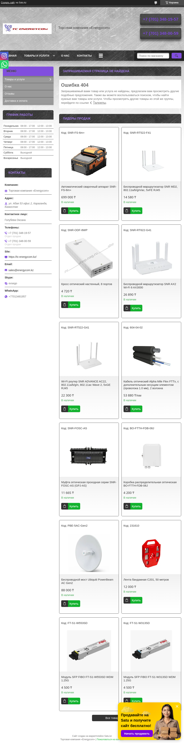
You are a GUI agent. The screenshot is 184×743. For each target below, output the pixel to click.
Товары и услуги (36, 55)
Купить (73, 210)
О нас (65, 55)
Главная (10, 55)
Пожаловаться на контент (110, 739)
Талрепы (99, 103)
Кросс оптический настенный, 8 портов (86, 284)
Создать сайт (8, 2)
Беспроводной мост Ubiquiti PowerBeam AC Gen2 (87, 581)
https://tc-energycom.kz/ (23, 256)
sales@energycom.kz (21, 270)
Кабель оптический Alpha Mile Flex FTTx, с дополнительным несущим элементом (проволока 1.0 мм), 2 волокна (151, 385)
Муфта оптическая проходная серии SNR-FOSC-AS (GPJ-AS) (88, 484)
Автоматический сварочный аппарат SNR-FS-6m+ (88, 188)
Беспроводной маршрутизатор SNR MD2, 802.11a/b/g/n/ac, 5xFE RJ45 (151, 188)
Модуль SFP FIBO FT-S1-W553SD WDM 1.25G (87, 678)
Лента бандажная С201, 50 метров (146, 579)
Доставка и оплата (16, 100)
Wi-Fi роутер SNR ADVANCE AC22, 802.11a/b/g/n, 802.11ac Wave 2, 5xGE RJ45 (85, 385)
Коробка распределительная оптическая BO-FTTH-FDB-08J (150, 484)
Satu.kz (108, 736)
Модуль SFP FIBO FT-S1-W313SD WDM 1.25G (150, 678)
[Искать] (177, 55)
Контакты (84, 55)
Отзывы (9, 93)
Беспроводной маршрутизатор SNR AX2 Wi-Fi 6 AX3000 (150, 285)
